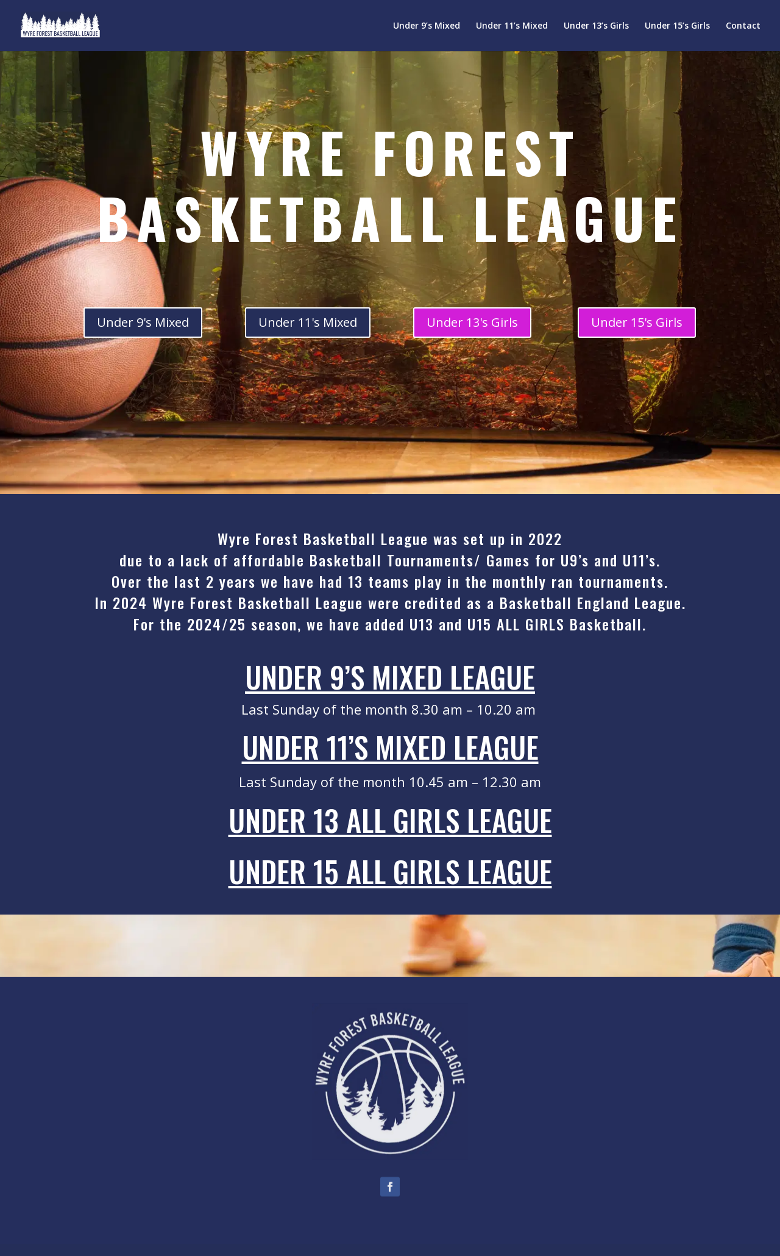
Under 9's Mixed (143, 322)
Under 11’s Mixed (512, 26)
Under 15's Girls (636, 322)
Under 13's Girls (472, 322)
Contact (743, 26)
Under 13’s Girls (596, 26)
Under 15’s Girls (677, 26)
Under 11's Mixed (307, 322)
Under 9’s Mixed (426, 26)
